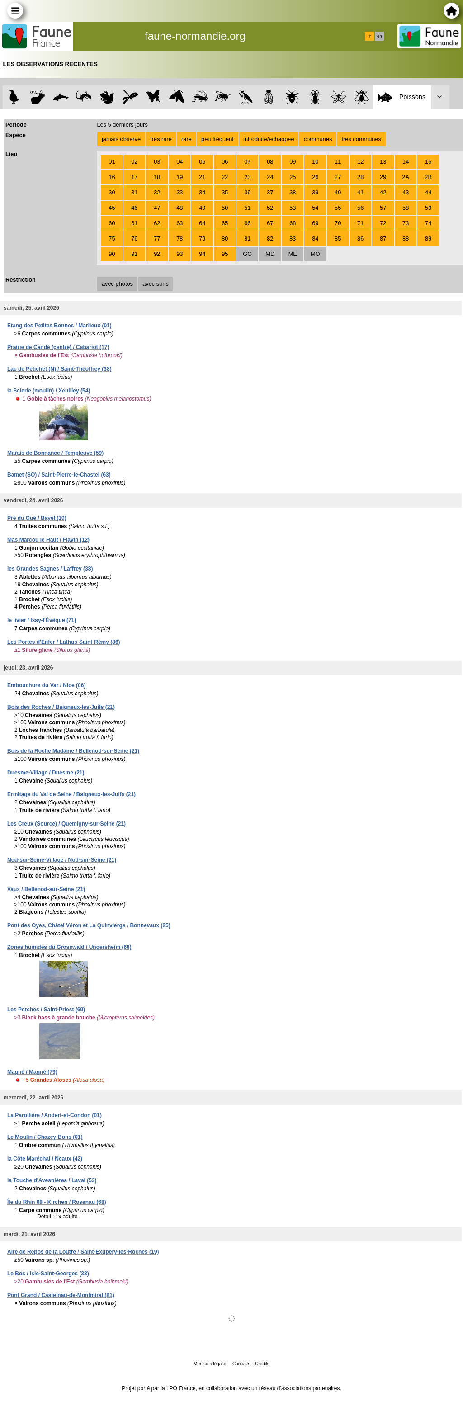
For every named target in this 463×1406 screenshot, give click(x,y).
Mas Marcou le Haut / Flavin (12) (48, 540)
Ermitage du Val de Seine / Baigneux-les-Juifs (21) (71, 794)
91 (134, 253)
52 (270, 207)
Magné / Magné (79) (32, 1072)
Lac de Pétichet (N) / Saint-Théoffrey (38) (59, 369)
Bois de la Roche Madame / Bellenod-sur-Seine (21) (73, 751)
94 (202, 253)
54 (315, 207)
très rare (161, 139)
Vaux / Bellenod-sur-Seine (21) (46, 889)
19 (179, 177)
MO (315, 253)
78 (179, 238)
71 (360, 223)
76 (134, 238)
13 (383, 161)
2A (405, 177)
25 (292, 177)
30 (112, 192)
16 (112, 177)
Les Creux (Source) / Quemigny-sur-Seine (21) (66, 824)
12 (360, 161)
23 (247, 177)
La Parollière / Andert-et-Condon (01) (54, 1115)
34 (202, 192)
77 (157, 238)
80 (225, 238)
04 (179, 161)
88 (405, 238)
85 (338, 238)
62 (157, 223)
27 (338, 177)
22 (225, 177)
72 (383, 223)
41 (360, 192)
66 (247, 223)
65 (225, 223)
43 (405, 192)
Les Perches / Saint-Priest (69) (46, 1009)
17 (134, 177)
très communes (361, 139)
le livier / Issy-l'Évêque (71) (41, 620)
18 (157, 177)
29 (383, 177)
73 (405, 223)
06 (225, 161)
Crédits (262, 1363)
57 (383, 207)
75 (112, 238)
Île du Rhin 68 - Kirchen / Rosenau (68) (56, 1202)
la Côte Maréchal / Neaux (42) (44, 1159)
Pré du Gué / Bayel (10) (36, 518)
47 (157, 207)
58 (405, 207)
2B (428, 177)
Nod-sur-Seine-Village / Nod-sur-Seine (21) (61, 860)
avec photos (117, 283)
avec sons (155, 283)
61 (134, 223)
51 (247, 207)
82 (270, 238)
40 (338, 192)
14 (405, 161)
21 (202, 177)
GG (247, 253)
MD (269, 253)
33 (179, 192)
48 (179, 207)
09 (292, 161)
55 (338, 207)
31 (134, 192)
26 (315, 177)
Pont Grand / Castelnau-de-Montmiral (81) (60, 1295)
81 (247, 238)
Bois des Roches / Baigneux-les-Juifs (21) (61, 707)
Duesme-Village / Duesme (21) (46, 772)
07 (247, 161)
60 (112, 223)
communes (318, 139)
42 (383, 192)
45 (112, 207)
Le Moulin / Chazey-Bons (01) (45, 1137)
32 (157, 192)
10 (315, 161)
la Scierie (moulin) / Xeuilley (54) (48, 390)
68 (292, 223)
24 (270, 177)
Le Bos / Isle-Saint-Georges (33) (48, 1273)
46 (134, 207)
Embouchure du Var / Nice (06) (46, 685)
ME (292, 253)
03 (157, 161)
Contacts (241, 1363)
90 (112, 253)
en (379, 36)
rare (186, 139)
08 (270, 161)
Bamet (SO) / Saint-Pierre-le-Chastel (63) (59, 475)
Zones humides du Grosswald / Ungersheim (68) (69, 947)
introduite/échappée (268, 139)
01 (112, 161)
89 (428, 238)
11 (338, 161)
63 (179, 223)
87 (383, 238)
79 (202, 238)
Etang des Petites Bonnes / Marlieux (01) (59, 325)
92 (157, 253)
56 (360, 207)
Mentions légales (210, 1363)
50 (225, 207)
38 (292, 192)
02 (134, 161)
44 (428, 192)
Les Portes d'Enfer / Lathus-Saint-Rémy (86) (63, 642)
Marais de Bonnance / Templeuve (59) (55, 453)
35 (225, 192)
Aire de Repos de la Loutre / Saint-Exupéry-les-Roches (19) (83, 1252)
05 (202, 161)
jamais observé (121, 139)
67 (270, 223)
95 (225, 253)
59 (428, 207)
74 (428, 223)
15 (428, 161)
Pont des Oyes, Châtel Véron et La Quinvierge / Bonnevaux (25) (88, 925)
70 (338, 223)
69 (315, 223)
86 (360, 238)
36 (247, 192)
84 (315, 238)
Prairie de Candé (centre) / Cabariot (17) (58, 347)
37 (270, 192)
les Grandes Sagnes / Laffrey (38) (50, 569)
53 (292, 207)
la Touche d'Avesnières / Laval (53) (52, 1180)
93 (179, 253)
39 (315, 192)
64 (202, 223)
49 (202, 207)
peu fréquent (217, 139)
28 (360, 177)
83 (292, 238)
